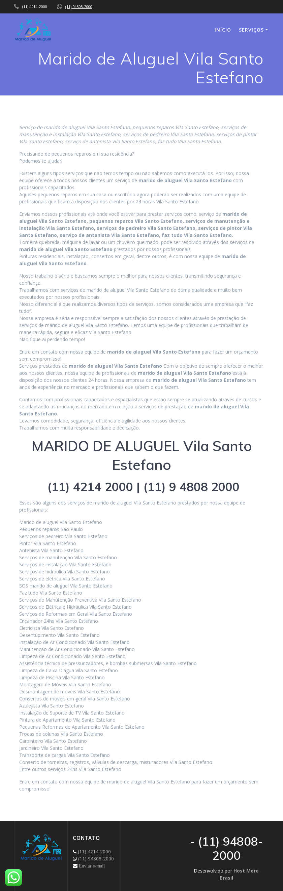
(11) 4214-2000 (93, 851)
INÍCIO (223, 30)
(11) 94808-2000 (78, 6)
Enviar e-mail (91, 865)
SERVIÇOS (251, 30)
